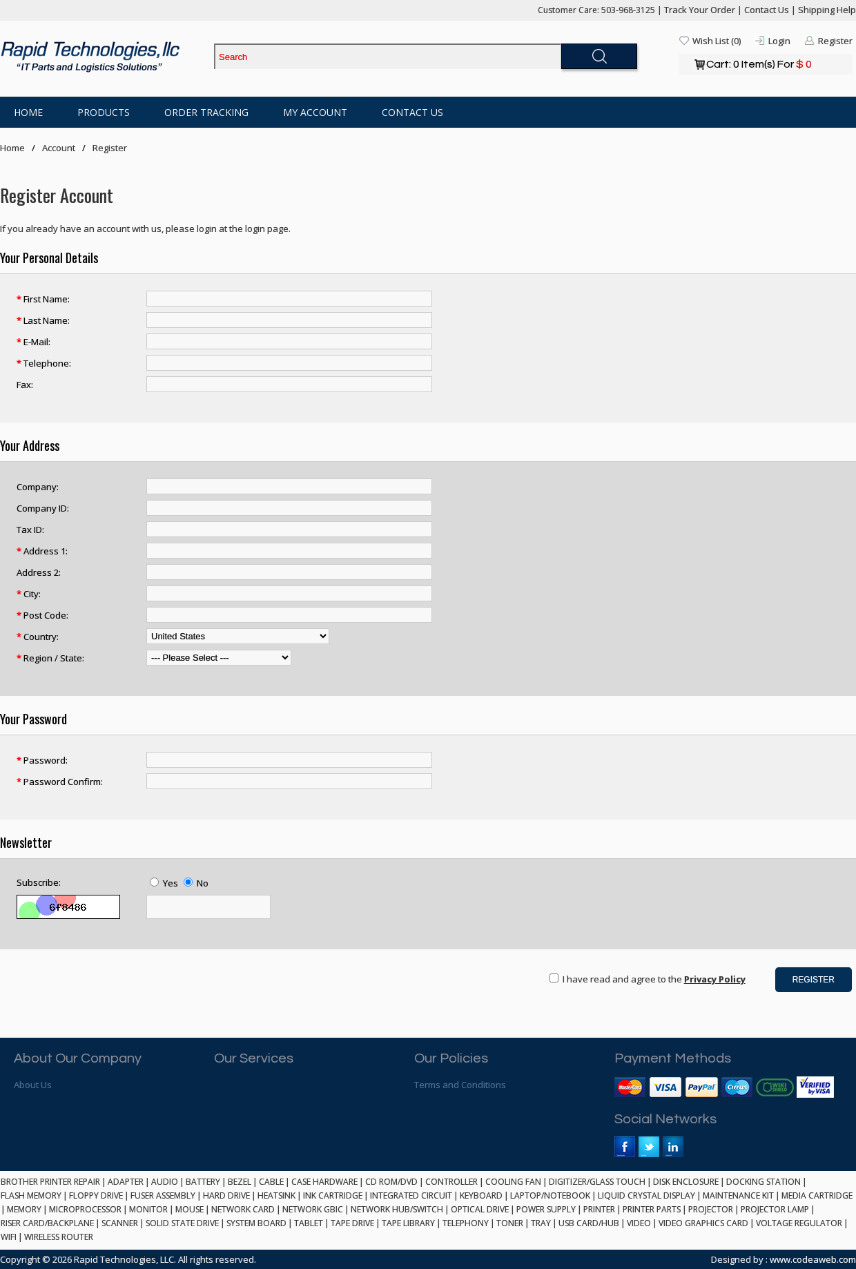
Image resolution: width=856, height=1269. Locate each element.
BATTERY (203, 1182)
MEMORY (24, 1209)
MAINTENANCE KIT (738, 1195)
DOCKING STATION (763, 1182)
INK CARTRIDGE (332, 1195)
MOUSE (189, 1209)
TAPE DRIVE (352, 1223)
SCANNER (119, 1223)
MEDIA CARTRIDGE (817, 1195)
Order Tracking (206, 112)
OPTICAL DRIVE (480, 1209)
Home (28, 112)
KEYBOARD (481, 1195)
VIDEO (639, 1223)
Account (58, 148)
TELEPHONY (465, 1223)
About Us (33, 1084)
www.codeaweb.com (813, 1259)
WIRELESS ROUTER (58, 1237)
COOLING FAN (513, 1182)
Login (779, 41)
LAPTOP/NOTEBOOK (550, 1195)
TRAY (541, 1223)
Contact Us (766, 9)
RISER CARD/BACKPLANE (47, 1223)
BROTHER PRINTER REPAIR (50, 1182)
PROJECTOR (710, 1209)
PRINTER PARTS (652, 1209)
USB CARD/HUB (588, 1223)
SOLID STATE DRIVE (182, 1223)
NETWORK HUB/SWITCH (397, 1209)
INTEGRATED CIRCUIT (411, 1195)
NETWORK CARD (243, 1209)
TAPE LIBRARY (408, 1223)
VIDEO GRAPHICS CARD (703, 1223)
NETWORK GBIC (312, 1209)
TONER (509, 1223)
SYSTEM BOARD (256, 1223)
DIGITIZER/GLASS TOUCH (597, 1182)
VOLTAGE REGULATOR (799, 1223)
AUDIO (164, 1182)
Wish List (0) (716, 41)
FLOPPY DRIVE (96, 1195)
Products (103, 112)
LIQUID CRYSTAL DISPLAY (646, 1195)
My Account (315, 112)
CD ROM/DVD (391, 1182)
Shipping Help (827, 9)
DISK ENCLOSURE (686, 1182)
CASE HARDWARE (324, 1182)
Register (835, 41)
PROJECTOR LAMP (775, 1209)
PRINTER (599, 1209)
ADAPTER (126, 1182)
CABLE (271, 1182)
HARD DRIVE (226, 1195)
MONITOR (148, 1209)
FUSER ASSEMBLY (162, 1195)
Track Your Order (699, 9)
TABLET (308, 1223)
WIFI (9, 1237)
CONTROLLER (451, 1182)
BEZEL (239, 1182)
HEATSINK (276, 1195)
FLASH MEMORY (31, 1195)
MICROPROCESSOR (85, 1209)
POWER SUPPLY (546, 1209)
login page (267, 228)
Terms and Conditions (460, 1084)
